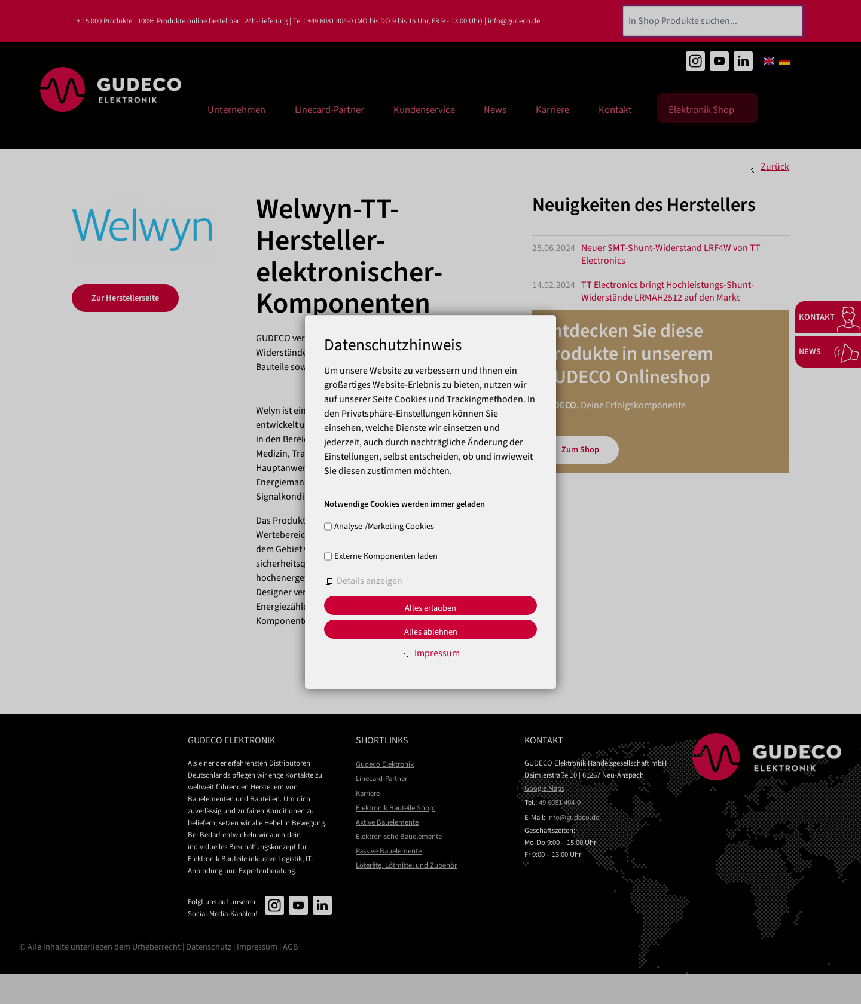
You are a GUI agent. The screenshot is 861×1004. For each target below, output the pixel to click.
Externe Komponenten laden (386, 556)
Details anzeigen (369, 580)
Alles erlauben (430, 608)
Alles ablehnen (430, 632)
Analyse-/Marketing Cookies (384, 526)
